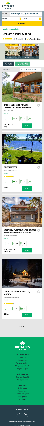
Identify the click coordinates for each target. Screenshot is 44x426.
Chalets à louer (22, 388)
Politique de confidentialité (22, 366)
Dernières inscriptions (22, 394)
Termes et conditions (22, 363)
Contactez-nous (22, 360)
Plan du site (22, 357)
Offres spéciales (22, 397)
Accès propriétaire (22, 380)
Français (25, 369)
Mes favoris (22, 399)
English (19, 369)
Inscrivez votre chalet (22, 377)
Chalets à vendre (22, 391)
